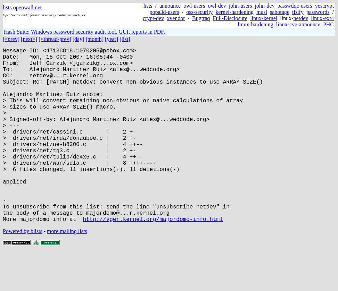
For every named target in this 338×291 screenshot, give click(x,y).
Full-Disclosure (230, 18)
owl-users (194, 6)
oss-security (199, 12)
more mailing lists (67, 270)
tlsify (298, 12)
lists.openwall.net (22, 7)
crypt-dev (153, 18)
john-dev (265, 6)
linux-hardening (255, 24)
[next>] (29, 39)
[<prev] (11, 39)
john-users (240, 6)
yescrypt (324, 6)
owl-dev (217, 6)
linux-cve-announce (298, 24)
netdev (301, 18)
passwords (318, 12)
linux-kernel (263, 18)
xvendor (176, 18)
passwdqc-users (294, 6)
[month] (95, 39)
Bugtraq (201, 18)
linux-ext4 (322, 18)
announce (170, 6)
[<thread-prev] (55, 39)
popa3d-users (164, 12)
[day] (78, 39)
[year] (111, 39)
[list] (124, 39)
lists (147, 6)
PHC (328, 24)
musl (261, 12)
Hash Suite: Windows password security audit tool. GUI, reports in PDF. (84, 32)
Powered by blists (22, 270)
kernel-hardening (235, 12)
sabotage (279, 12)
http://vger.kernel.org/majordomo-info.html (153, 258)
